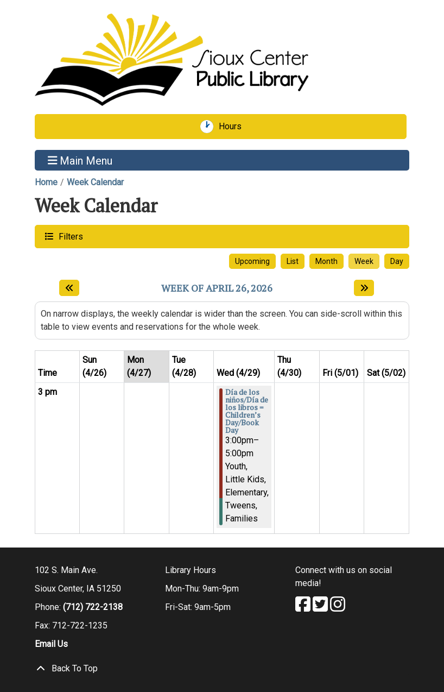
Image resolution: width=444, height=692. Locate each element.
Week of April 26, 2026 (216, 288)
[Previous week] (69, 288)
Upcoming (252, 261)
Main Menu (80, 160)
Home (46, 182)
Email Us (51, 644)
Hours (234, 126)
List (293, 261)
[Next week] (364, 288)
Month (326, 261)
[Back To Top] (222, 669)
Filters (69, 236)
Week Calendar (95, 182)
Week (363, 261)
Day (396, 261)
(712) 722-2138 (93, 607)
